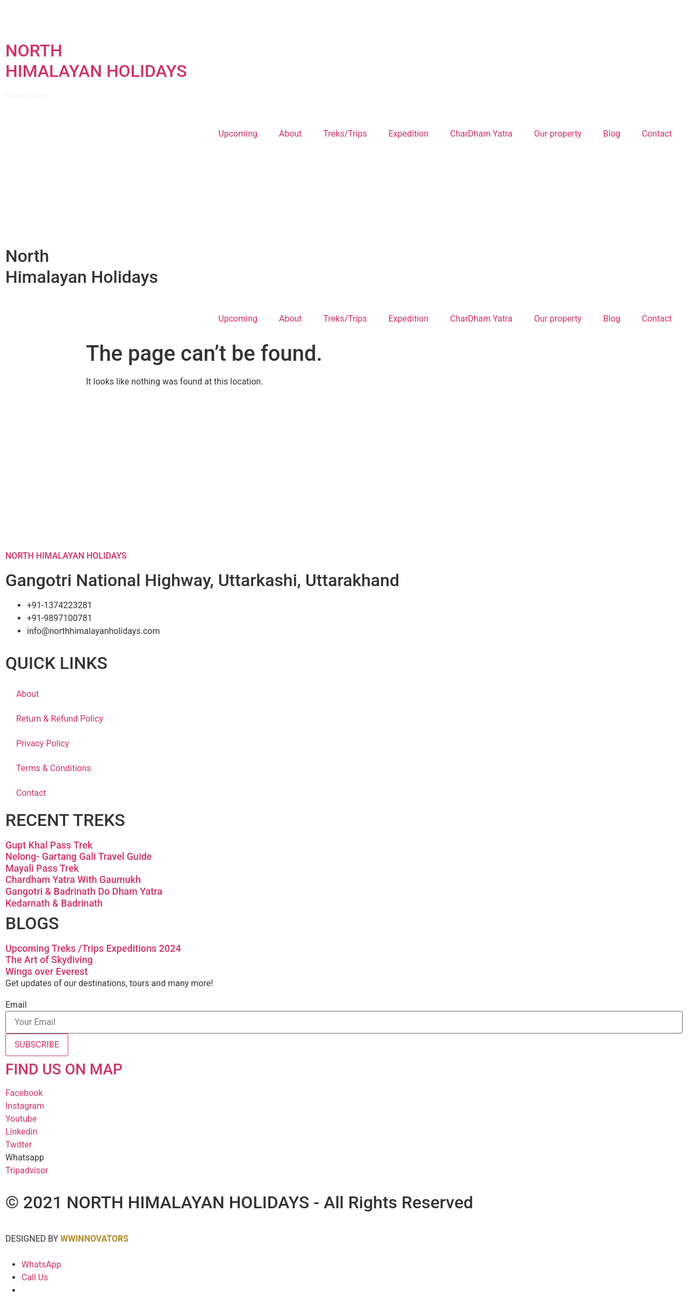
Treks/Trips (345, 134)
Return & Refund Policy (59, 719)
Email (16, 1005)
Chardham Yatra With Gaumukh (73, 879)
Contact (657, 134)
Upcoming (237, 134)
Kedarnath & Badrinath (54, 903)
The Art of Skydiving (49, 959)
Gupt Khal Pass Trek (48, 845)
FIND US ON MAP (64, 1069)
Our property (558, 134)
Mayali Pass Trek (42, 868)
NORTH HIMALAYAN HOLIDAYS (66, 556)
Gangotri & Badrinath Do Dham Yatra (83, 891)
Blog (611, 134)
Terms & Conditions (53, 768)
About (290, 134)
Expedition (409, 134)
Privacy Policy (42, 743)
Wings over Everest (46, 971)
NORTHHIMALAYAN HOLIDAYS (96, 69)
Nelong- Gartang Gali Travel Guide (78, 856)
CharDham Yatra (481, 134)
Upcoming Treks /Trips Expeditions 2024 (93, 948)
